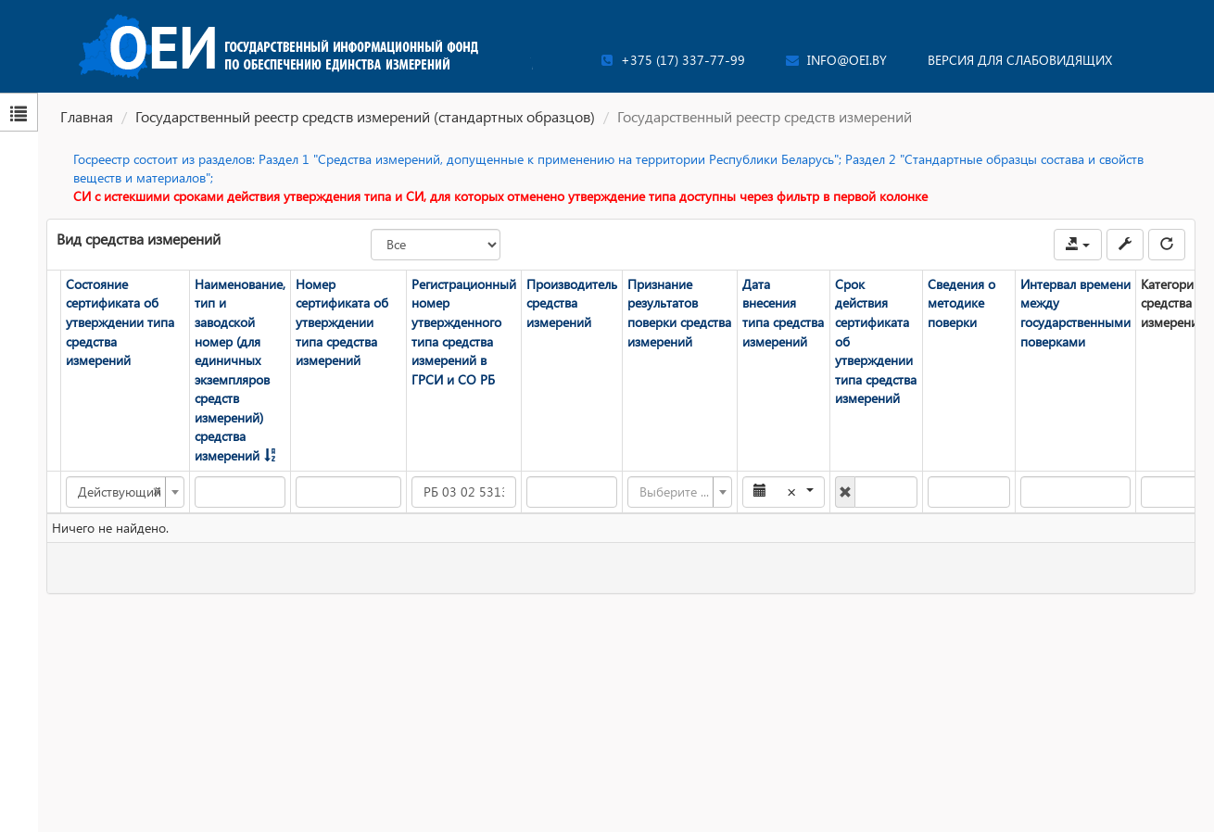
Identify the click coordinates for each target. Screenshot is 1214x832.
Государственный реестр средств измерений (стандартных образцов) (365, 116)
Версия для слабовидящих (1020, 60)
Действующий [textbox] (119, 492)
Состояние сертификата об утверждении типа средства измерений (120, 322)
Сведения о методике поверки (961, 303)
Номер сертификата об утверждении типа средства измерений (342, 322)
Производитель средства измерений (571, 303)
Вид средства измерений (139, 238)
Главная (86, 116)
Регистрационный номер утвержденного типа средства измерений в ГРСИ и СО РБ (463, 331)
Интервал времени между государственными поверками (1075, 312)
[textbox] (674, 492)
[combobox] (125, 492)
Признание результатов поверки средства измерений (679, 312)
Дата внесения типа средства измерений (783, 312)
